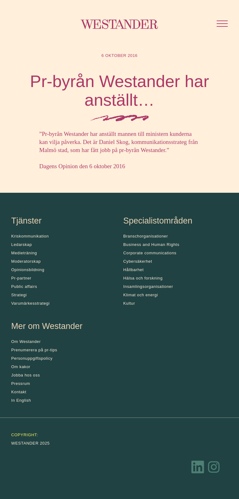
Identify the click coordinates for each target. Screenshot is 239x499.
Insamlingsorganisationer (148, 286)
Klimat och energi (140, 295)
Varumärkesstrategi (30, 303)
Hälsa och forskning (143, 278)
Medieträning (24, 253)
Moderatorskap (26, 261)
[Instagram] (213, 468)
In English (21, 400)
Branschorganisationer (145, 236)
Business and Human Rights (151, 244)
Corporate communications (149, 253)
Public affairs (24, 286)
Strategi (19, 295)
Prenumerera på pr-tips (34, 350)
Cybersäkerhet (137, 261)
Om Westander (26, 341)
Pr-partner (21, 278)
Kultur (129, 303)
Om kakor (20, 366)
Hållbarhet (133, 269)
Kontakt (18, 392)
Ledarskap (21, 244)
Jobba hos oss (25, 375)
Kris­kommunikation (30, 236)
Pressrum (20, 383)
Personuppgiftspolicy (32, 358)
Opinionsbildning (28, 269)
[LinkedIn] (197, 468)
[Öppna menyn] (222, 24)
